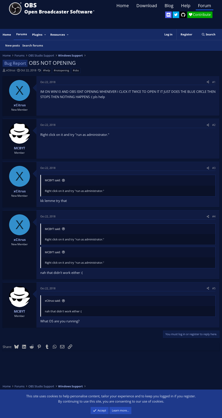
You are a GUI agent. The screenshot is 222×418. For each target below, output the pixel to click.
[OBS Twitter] (176, 15)
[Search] (208, 34)
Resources (57, 35)
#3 (213, 168)
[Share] (208, 82)
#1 (213, 82)
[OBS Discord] (168, 15)
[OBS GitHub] (183, 15)
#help (46, 70)
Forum (204, 5)
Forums (21, 34)
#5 (213, 288)
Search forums (32, 45)
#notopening (61, 70)
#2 (213, 125)
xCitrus (10, 70)
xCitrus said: (52, 301)
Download (146, 5)
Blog (169, 5)
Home (122, 5)
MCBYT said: (52, 180)
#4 (213, 216)
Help (185, 5)
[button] (45, 34)
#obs (76, 70)
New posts (12, 45)
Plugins (37, 35)
